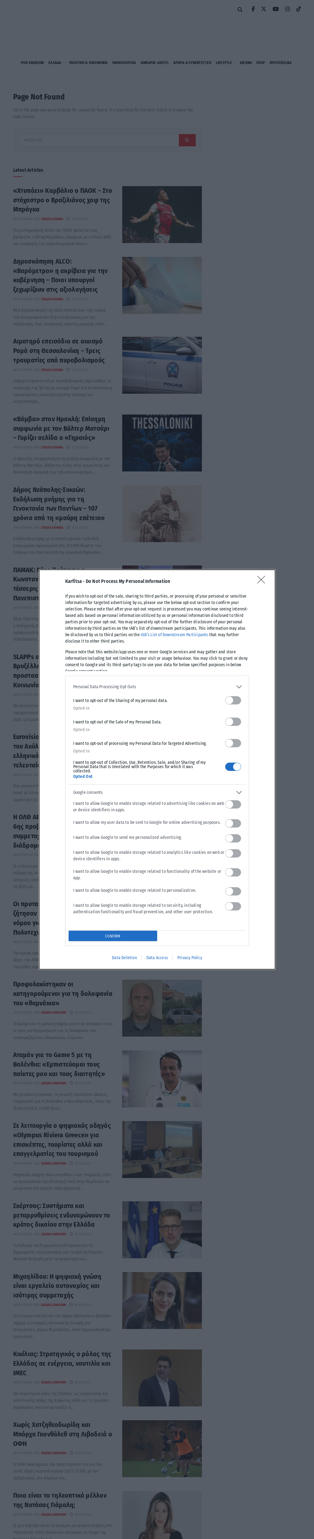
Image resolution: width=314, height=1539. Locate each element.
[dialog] (157, 769)
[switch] (233, 700)
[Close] (263, 581)
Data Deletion (124, 957)
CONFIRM (112, 936)
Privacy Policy (189, 957)
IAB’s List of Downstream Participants (174, 634)
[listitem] (157, 687)
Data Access (157, 957)
